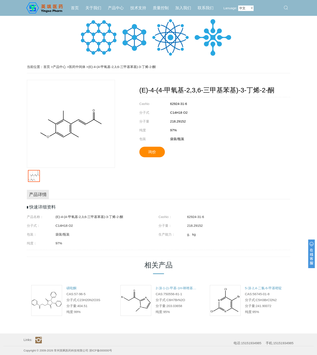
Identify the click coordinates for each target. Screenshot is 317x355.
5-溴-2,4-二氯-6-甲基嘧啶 (263, 288)
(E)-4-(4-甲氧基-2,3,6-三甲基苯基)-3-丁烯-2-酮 (122, 67)
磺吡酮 (71, 288)
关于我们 (93, 8)
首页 (75, 8)
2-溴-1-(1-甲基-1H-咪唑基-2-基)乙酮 (176, 288)
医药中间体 (77, 67)
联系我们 (206, 8)
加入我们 (183, 8)
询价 (152, 152)
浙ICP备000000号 (100, 350)
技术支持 (138, 8)
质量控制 (161, 8)
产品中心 (116, 8)
